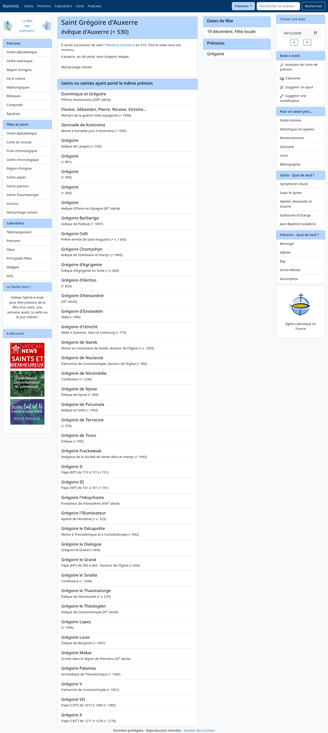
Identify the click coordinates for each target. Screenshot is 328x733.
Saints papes (16, 177)
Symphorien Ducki (294, 184)
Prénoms (44, 6)
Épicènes (13, 114)
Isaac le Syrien (291, 193)
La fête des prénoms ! (27, 26)
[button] (294, 42)
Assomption (289, 279)
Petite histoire (290, 120)
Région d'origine (19, 70)
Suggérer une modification (293, 98)
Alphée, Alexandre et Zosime (296, 204)
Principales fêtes (19, 258)
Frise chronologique (22, 151)
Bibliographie (290, 164)
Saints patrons (18, 186)
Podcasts (94, 6)
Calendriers (63, 6)
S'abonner (290, 78)
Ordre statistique (20, 61)
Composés (15, 105)
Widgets (13, 267)
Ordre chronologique (23, 160)
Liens (284, 155)
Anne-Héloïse (290, 270)
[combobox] (278, 6)
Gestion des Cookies (199, 730)
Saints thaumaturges (23, 195)
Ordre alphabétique (22, 52)
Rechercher (313, 6)
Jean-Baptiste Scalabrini (298, 224)
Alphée (285, 252)
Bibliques (14, 96)
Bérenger (287, 244)
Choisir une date (292, 19)
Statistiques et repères (297, 129)
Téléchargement (19, 232)
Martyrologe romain (22, 212)
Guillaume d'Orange (295, 215)
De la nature (16, 78)
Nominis (11, 6)
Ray (282, 261)
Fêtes (11, 249)
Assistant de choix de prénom (299, 67)
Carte (80, 6)
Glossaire (287, 147)
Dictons (12, 203)
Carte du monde (19, 142)
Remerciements (292, 138)
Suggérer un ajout (296, 87)
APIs (10, 276)
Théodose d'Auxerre (119, 45)
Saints (28, 6)
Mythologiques (18, 87)
